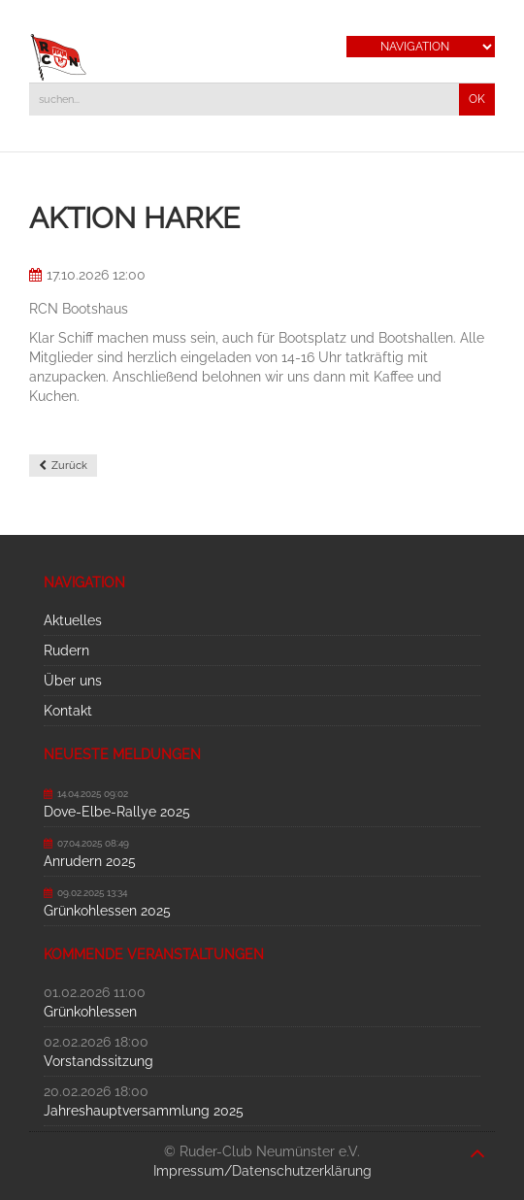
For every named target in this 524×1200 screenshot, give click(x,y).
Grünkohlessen (90, 1011)
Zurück (69, 465)
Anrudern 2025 (90, 861)
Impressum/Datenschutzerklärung (262, 1171)
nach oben (477, 1144)
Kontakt (68, 710)
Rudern (66, 650)
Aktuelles (73, 620)
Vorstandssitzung (98, 1061)
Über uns (73, 680)
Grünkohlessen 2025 (107, 910)
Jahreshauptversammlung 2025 (144, 1110)
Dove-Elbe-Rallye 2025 (117, 811)
